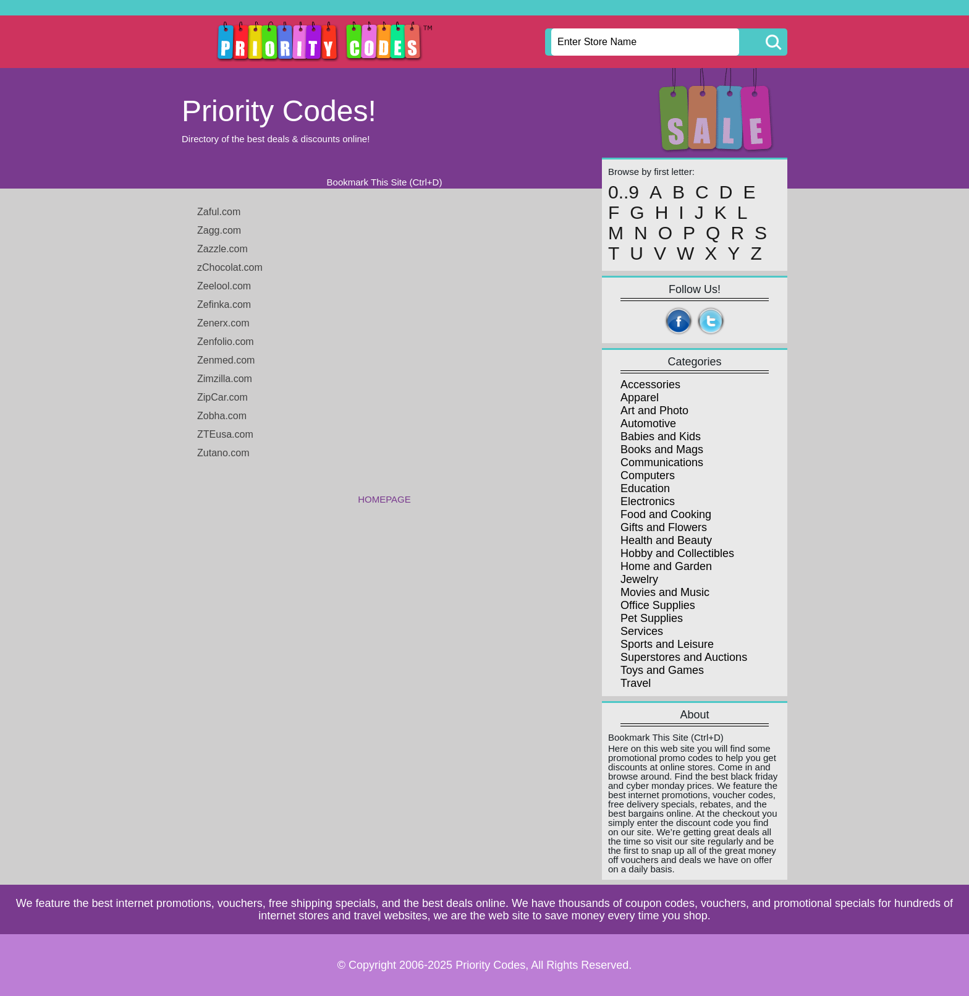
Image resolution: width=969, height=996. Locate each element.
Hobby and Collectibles (677, 553)
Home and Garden (666, 566)
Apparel (639, 397)
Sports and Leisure (667, 644)
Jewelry (639, 579)
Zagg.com (219, 230)
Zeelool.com (224, 286)
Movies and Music (664, 592)
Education (645, 488)
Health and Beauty (666, 540)
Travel (635, 683)
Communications (661, 462)
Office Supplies (657, 605)
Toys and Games (662, 670)
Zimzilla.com (224, 378)
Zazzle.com (222, 249)
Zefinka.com (224, 304)
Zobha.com (222, 416)
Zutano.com (223, 453)
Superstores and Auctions (683, 657)
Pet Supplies (651, 618)
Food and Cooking (665, 514)
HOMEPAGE (384, 499)
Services (641, 631)
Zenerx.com (223, 323)
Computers (647, 475)
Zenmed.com (226, 360)
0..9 (623, 192)
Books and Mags (661, 449)
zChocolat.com (230, 267)
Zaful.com (218, 211)
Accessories (650, 384)
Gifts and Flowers (663, 527)
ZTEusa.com (225, 434)
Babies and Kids (660, 436)
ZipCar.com (222, 397)
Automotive (648, 423)
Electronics (647, 501)
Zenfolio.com (225, 341)
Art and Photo (654, 410)
